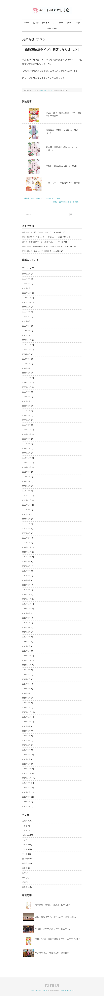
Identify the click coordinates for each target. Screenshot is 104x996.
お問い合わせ (52, 28)
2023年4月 (26, 415)
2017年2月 (26, 703)
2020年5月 (26, 524)
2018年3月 (26, 642)
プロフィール (58, 23)
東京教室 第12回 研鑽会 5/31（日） (37, 232)
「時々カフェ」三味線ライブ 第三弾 (63, 183)
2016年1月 (26, 764)
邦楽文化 (25, 887)
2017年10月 (26, 665)
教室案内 (45, 23)
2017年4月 (26, 693)
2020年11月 (26, 500)
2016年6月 (26, 741)
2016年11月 (26, 717)
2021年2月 (26, 491)
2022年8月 (26, 444)
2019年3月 (26, 585)
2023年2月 (26, 425)
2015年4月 (26, 806)
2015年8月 (26, 788)
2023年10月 (26, 387)
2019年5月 (26, 576)
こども (24, 826)
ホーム (27, 23)
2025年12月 (26, 293)
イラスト (25, 840)
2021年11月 (26, 463)
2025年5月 (26, 321)
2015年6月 (26, 797)
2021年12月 (26, 458)
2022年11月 (26, 430)
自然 (24, 878)
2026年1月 (26, 288)
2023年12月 (26, 378)
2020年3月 (26, 533)
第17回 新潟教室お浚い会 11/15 (61, 166)
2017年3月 (26, 698)
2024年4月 (26, 368)
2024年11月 (26, 345)
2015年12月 (26, 769)
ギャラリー (26, 845)
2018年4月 (26, 637)
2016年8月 (26, 731)
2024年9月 (26, 354)
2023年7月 (26, 401)
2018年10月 (26, 609)
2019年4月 (26, 580)
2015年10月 (26, 778)
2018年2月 (26, 646)
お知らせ (28, 39)
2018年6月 (26, 627)
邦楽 (24, 882)
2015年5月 (26, 802)
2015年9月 (26, 783)
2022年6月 (26, 453)
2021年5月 (26, 477)
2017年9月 (26, 670)
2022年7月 (26, 448)
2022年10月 (26, 434)
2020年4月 (26, 529)
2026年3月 (26, 279)
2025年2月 (26, 335)
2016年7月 (26, 736)
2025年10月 (26, 302)
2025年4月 (26, 326)
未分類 (24, 868)
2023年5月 (26, 411)
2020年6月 (26, 519)
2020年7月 (26, 514)
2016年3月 (26, 755)
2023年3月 (26, 420)
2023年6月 (26, 406)
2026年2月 (26, 284)
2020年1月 (26, 543)
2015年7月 (26, 792)
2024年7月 (26, 364)
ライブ (24, 854)
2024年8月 (26, 359)
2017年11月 (26, 660)
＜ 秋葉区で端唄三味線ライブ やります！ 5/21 (41, 198)
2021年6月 (26, 472)
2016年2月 (26, 759)
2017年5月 (26, 689)
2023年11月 (26, 383)
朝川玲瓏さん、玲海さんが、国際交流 (36, 251)
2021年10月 (26, 467)
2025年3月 (26, 331)
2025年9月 (26, 307)
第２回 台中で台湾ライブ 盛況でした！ (38, 242)
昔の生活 (25, 859)
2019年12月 (26, 547)
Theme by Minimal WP (67, 990)
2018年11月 (26, 604)
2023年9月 (26, 392)
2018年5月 (26, 632)
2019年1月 (26, 594)
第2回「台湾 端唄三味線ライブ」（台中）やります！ (43, 247)
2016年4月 (26, 750)
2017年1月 (26, 708)
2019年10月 (26, 557)
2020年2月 (26, 538)
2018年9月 (26, 613)
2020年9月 (26, 510)
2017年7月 (26, 679)
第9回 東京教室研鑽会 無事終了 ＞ (67, 202)
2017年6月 (26, 684)
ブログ (77, 23)
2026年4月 (26, 274)
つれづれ (25, 835)
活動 (69, 23)
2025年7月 (26, 312)
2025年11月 (26, 298)
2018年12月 (26, 599)
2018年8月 (26, 618)
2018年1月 (26, 651)
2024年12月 (26, 340)
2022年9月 (26, 439)
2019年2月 (26, 590)
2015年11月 (26, 773)
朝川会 (36, 23)
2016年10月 (26, 722)
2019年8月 (26, 566)
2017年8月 (26, 675)
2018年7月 (26, 623)
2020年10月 (26, 505)
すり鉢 (24, 830)
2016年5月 (26, 745)
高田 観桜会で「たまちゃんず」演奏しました (40, 237)
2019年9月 (26, 562)
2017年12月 (26, 656)
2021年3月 (26, 486)
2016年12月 (26, 712)
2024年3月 (26, 373)
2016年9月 (26, 726)
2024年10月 (26, 350)
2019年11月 (26, 552)
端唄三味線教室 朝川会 (39, 990)
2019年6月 (26, 571)
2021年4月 (26, 481)
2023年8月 (26, 397)
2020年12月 (26, 496)
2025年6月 (26, 317)
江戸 (24, 873)
